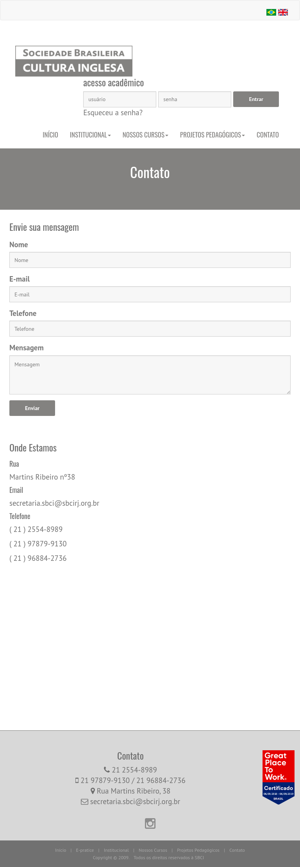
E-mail (19, 279)
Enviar (32, 408)
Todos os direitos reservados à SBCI (169, 857)
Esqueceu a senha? (113, 112)
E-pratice (85, 850)
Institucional (90, 134)
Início (50, 134)
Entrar (256, 99)
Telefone (22, 313)
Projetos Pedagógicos (212, 134)
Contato (268, 134)
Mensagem (26, 347)
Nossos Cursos (145, 134)
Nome (18, 244)
